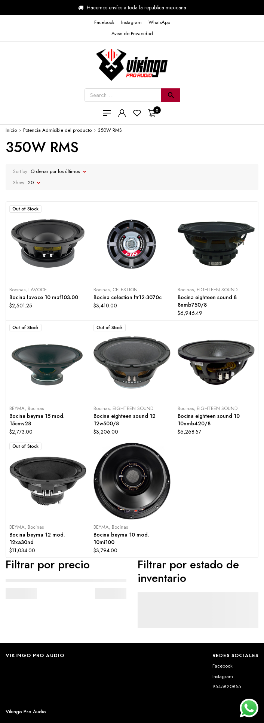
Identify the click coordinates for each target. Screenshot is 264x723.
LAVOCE (37, 289)
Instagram (222, 676)
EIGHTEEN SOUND (217, 289)
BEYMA (17, 408)
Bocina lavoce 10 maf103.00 (43, 297)
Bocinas (17, 289)
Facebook (222, 665)
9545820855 (226, 686)
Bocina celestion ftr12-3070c (127, 297)
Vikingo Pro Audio (26, 711)
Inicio (11, 130)
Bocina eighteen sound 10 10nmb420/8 (209, 419)
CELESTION (125, 289)
